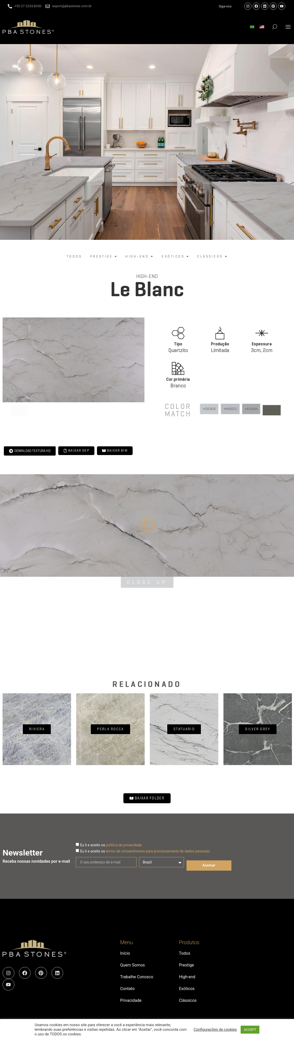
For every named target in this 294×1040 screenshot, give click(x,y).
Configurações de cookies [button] (215, 1029)
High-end (147, 276)
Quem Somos (132, 965)
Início (125, 953)
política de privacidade (124, 845)
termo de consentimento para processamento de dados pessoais (158, 851)
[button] (288, 26)
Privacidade (130, 1000)
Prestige (186, 965)
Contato (127, 988)
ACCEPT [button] (250, 1030)
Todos (184, 953)
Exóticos (186, 988)
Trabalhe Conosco (136, 976)
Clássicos (188, 1000)
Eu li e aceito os (111, 845)
